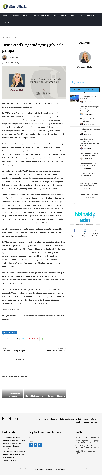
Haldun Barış (88, 158)
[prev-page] (3, 401)
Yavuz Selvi (87, 148)
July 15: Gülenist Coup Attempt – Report (86, 452)
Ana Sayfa (5, 37)
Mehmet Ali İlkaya (89, 124)
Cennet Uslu (13, 57)
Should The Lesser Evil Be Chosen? (87, 437)
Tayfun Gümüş (88, 114)
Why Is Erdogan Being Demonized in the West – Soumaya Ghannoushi (87, 446)
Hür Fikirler (87, 179)
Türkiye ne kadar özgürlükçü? (13, 351)
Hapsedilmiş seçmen (34, 396)
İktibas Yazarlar (13, 37)
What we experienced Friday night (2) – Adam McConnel (87, 441)
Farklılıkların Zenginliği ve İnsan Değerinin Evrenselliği (89, 109)
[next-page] (6, 401)
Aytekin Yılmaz (88, 102)
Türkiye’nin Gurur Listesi (89, 194)
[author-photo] (81, 102)
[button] (77, 82)
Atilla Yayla (87, 134)
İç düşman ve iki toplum (55, 396)
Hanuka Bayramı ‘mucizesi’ (56, 351)
